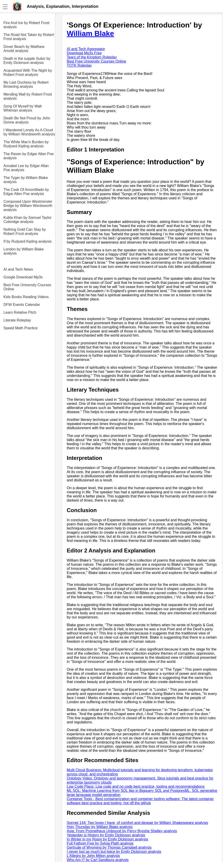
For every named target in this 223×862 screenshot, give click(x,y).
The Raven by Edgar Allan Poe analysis (28, 156)
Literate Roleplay (17, 320)
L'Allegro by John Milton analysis (93, 856)
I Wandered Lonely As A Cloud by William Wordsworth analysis (29, 132)
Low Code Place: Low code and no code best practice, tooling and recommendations (135, 786)
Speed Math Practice (20, 328)
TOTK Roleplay (79, 65)
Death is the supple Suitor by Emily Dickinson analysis (26, 61)
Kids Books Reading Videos (26, 297)
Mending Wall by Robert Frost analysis (27, 96)
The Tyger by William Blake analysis (25, 180)
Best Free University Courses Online (27, 287)
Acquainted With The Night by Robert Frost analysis (27, 73)
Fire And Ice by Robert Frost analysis (26, 25)
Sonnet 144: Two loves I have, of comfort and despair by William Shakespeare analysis (137, 823)
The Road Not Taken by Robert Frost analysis (28, 37)
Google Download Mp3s (23, 277)
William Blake (90, 33)
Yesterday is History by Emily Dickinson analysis (106, 835)
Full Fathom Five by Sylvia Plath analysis (100, 843)
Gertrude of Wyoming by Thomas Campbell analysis (109, 847)
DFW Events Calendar (21, 305)
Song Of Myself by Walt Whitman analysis (22, 108)
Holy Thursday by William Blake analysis (100, 827)
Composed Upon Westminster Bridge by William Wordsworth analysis (27, 206)
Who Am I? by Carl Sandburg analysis (97, 860)
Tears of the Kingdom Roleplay (92, 57)
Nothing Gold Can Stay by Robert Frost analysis (24, 232)
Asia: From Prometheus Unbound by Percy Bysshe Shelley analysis (122, 831)
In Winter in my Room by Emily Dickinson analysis (107, 839)
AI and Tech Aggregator (86, 49)
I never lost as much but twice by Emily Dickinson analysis (114, 852)
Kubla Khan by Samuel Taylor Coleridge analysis (27, 220)
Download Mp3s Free (84, 53)
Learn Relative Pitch (19, 312)
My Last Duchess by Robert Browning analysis (26, 84)
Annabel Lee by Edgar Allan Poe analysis (26, 168)
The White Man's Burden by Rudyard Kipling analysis (26, 144)
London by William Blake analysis (23, 251)
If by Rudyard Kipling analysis (27, 241)
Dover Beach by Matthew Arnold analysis (24, 49)
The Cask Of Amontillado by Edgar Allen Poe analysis (26, 192)
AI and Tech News (18, 269)
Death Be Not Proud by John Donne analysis (26, 120)
